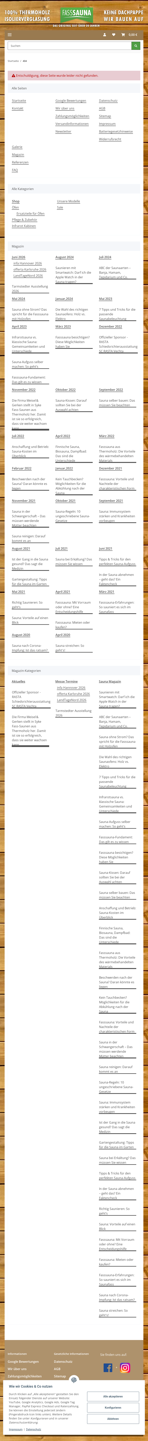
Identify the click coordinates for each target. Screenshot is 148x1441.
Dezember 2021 (110, 468)
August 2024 (65, 257)
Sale (60, 207)
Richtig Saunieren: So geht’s (27, 604)
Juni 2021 (105, 548)
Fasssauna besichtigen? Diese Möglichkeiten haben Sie (73, 342)
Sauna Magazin (110, 681)
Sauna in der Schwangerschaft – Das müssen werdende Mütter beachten (28, 518)
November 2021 (23, 501)
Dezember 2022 (110, 326)
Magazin (18, 154)
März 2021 (106, 592)
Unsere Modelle (68, 201)
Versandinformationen (72, 124)
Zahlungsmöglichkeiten (72, 116)
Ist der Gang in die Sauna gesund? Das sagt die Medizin (30, 564)
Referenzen (20, 162)
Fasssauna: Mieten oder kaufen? (73, 624)
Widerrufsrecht (110, 139)
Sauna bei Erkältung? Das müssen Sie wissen (74, 561)
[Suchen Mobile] (70, 46)
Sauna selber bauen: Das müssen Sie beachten (117, 402)
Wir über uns (65, 108)
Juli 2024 (105, 257)
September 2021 (111, 501)
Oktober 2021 (66, 501)
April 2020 (63, 635)
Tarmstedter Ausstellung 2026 (30, 288)
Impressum (16, 1429)
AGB (102, 108)
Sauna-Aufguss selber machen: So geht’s (27, 364)
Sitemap (105, 116)
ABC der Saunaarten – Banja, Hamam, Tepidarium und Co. (115, 272)
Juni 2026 (18, 257)
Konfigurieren (112, 1407)
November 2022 (23, 390)
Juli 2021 (62, 548)
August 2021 (21, 548)
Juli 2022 (18, 436)
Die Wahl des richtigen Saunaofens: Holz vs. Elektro (72, 314)
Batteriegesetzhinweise (116, 131)
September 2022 (111, 390)
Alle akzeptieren (112, 1396)
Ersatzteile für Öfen (31, 213)
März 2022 (106, 436)
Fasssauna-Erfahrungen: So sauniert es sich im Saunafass (116, 607)
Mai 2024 (18, 299)
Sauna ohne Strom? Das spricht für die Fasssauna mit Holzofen (30, 314)
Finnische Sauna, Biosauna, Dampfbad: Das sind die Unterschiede (71, 454)
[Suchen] (135, 46)
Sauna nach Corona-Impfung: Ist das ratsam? (30, 648)
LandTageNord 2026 (28, 275)
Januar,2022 (64, 468)
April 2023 (19, 326)
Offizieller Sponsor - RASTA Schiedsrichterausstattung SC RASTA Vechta (118, 344)
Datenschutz (34, 1429)
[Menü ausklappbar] (10, 34)
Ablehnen (112, 1418)
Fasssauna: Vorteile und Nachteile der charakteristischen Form (117, 483)
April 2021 (63, 592)
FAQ (15, 170)
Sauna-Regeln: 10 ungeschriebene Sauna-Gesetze (73, 516)
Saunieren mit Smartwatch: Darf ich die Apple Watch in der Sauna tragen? (73, 275)
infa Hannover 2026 (27, 263)
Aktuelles (18, 681)
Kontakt (17, 108)
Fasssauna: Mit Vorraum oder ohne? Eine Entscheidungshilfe (73, 607)
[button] (104, 35)
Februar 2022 (21, 468)
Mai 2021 (18, 592)
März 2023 (63, 326)
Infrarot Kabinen (24, 226)
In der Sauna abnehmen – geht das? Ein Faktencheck (116, 579)
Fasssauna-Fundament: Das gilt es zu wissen (29, 379)
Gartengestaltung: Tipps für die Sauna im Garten (29, 581)
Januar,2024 (64, 299)
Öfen (15, 207)
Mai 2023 (105, 299)
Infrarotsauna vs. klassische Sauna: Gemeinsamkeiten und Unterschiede (28, 344)
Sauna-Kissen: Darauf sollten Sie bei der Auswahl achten (71, 405)
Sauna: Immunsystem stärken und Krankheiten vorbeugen (117, 516)
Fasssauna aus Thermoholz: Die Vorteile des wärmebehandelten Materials (117, 454)
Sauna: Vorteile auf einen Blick (30, 620)
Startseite (19, 100)
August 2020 (21, 635)
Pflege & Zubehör (24, 220)
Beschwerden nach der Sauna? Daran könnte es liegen (29, 483)
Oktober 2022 (66, 390)
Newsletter (63, 131)
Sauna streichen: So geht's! (70, 648)
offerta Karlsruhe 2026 (29, 269)
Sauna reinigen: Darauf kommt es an (28, 538)
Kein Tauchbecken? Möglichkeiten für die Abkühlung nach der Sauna (71, 486)
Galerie (17, 147)
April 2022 (63, 436)
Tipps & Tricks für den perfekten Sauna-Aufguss (117, 561)
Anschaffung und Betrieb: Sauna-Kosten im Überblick (30, 451)
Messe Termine (66, 681)
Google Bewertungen (71, 100)
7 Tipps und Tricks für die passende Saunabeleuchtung (117, 314)
